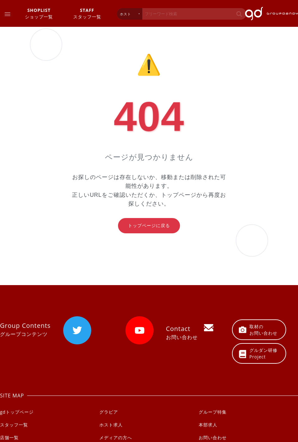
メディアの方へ (115, 437)
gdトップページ (17, 412)
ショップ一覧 (39, 13)
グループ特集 (213, 412)
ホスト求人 (111, 425)
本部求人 (208, 425)
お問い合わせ (213, 437)
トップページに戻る (149, 225)
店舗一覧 (9, 437)
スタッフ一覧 (87, 13)
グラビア (108, 412)
